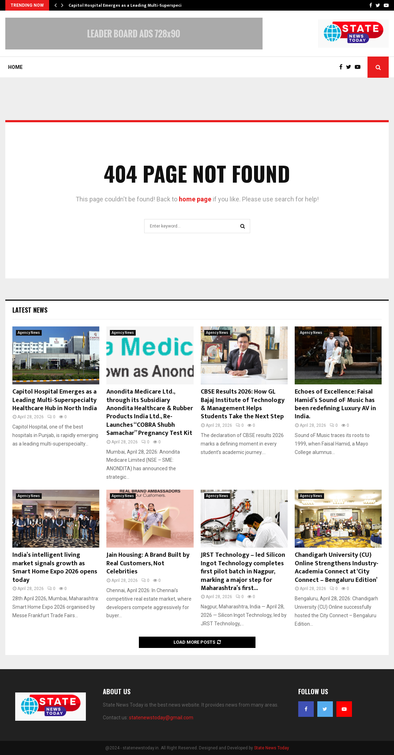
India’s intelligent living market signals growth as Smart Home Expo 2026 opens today (54, 567)
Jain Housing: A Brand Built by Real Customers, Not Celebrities (147, 563)
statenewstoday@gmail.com (161, 717)
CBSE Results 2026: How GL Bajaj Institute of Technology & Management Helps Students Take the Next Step (242, 404)
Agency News (29, 333)
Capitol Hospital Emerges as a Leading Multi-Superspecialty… (131, 5)
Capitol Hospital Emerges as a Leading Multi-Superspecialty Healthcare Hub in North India (54, 400)
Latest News (29, 309)
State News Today (271, 747)
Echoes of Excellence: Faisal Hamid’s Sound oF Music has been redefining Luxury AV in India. (335, 404)
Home (15, 67)
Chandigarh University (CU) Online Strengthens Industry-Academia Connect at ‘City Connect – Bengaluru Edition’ (336, 567)
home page (195, 199)
